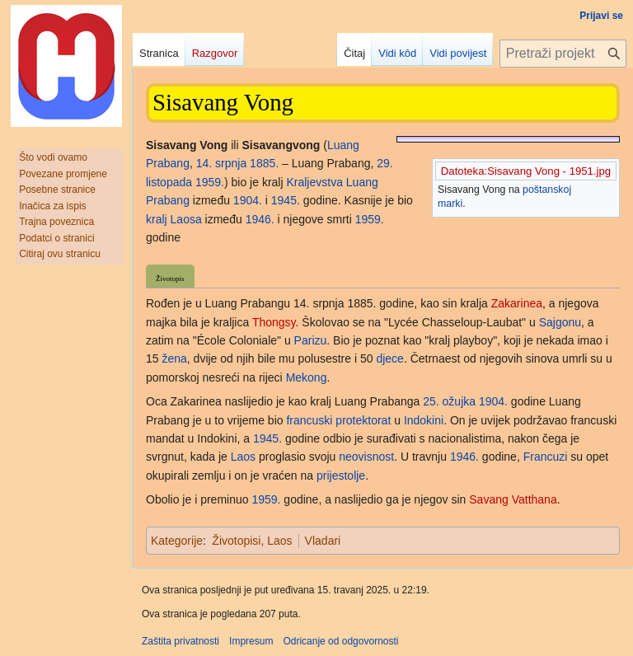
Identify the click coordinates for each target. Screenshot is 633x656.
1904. (247, 200)
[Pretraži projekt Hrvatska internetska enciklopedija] (562, 54)
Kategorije (177, 540)
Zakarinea (516, 303)
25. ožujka (449, 401)
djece (389, 358)
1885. (264, 163)
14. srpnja (221, 163)
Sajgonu (560, 322)
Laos (243, 456)
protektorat (363, 420)
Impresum (251, 641)
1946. (260, 219)
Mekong (306, 377)
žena (174, 358)
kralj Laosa (174, 219)
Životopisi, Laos (252, 540)
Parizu (310, 340)
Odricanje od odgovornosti (340, 641)
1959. (209, 182)
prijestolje (340, 475)
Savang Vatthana (512, 499)
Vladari (323, 540)
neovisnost (366, 456)
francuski (309, 420)
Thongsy (274, 322)
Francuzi (545, 456)
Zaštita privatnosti (180, 641)
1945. (285, 200)
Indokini (423, 420)
